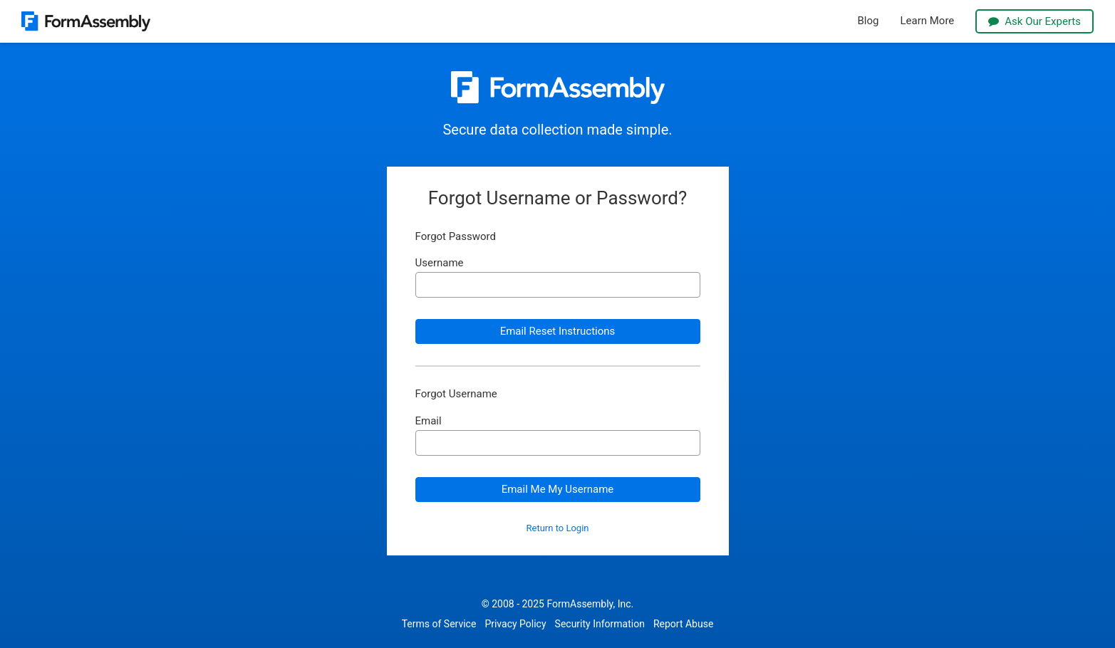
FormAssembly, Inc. (589, 604)
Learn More (927, 21)
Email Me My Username (558, 489)
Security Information (600, 623)
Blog (868, 21)
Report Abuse (683, 623)
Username (439, 263)
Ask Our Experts (1034, 21)
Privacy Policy (515, 623)
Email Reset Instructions (558, 331)
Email (428, 421)
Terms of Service (439, 623)
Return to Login (558, 528)
